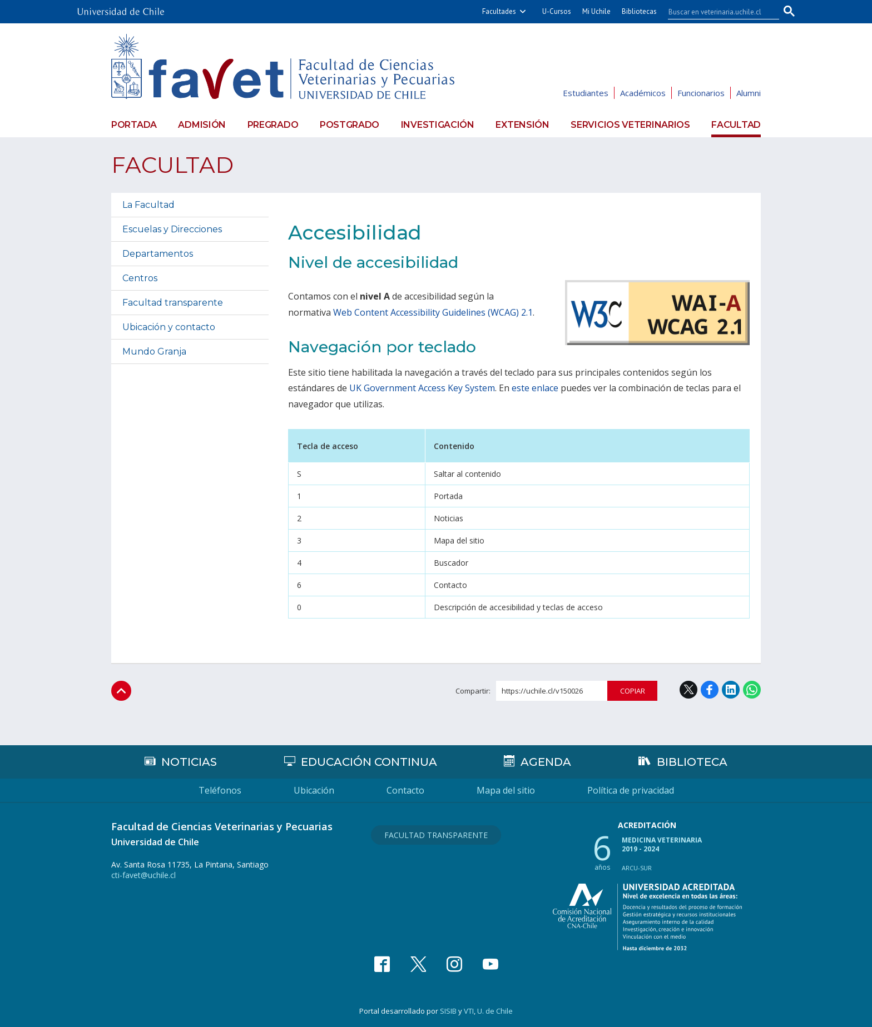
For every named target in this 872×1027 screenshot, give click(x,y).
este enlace (535, 388)
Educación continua (369, 762)
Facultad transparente (172, 302)
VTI (469, 1011)
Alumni (748, 92)
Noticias (189, 762)
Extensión (522, 124)
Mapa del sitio (506, 790)
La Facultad (148, 205)
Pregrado (273, 124)
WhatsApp (751, 689)
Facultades (499, 11)
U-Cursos (556, 11)
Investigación (437, 124)
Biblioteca (692, 762)
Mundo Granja (154, 351)
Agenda (546, 762)
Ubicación (314, 790)
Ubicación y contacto (168, 327)
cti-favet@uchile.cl (143, 875)
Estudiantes (585, 92)
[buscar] (717, 12)
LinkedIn (731, 690)
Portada (134, 124)
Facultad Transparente (436, 835)
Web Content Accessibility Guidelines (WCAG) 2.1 (433, 312)
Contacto (405, 790)
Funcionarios (701, 92)
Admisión (202, 124)
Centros (139, 278)
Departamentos (157, 253)
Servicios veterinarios (630, 124)
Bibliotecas (639, 11)
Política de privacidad (630, 790)
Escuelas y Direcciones (172, 229)
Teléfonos (220, 790)
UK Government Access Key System (422, 388)
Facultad (736, 124)
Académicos (643, 92)
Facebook (709, 689)
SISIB (448, 1011)
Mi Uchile (596, 11)
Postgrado (349, 124)
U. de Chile (495, 1011)
